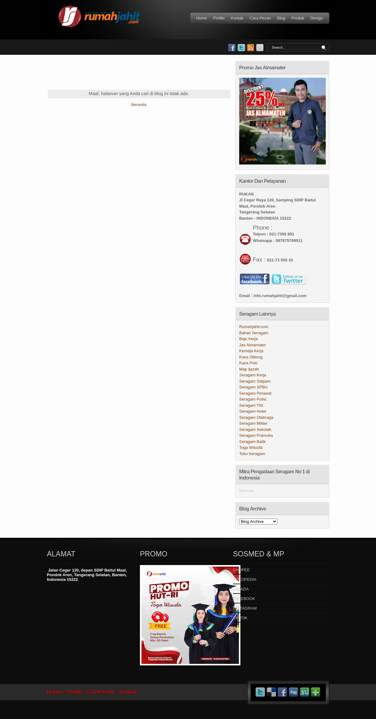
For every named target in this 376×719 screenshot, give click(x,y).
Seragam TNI (251, 405)
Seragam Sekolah (255, 429)
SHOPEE (241, 570)
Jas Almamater (252, 345)
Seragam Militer (253, 423)
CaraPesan (101, 692)
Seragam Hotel (252, 411)
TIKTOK (240, 618)
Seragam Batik (252, 441)
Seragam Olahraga (256, 417)
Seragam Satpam (255, 381)
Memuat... (248, 490)
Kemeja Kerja (251, 351)
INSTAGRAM (245, 608)
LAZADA (241, 589)
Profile (219, 18)
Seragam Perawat (255, 393)
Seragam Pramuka (256, 435)
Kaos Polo (248, 363)
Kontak (237, 18)
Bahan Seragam (253, 333)
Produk (297, 18)
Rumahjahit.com (253, 326)
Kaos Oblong (250, 357)
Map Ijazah (249, 369)
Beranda (138, 104)
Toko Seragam (252, 453)
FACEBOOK (244, 598)
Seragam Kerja (252, 375)
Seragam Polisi (252, 399)
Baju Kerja (248, 338)
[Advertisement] (160, 75)
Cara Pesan (260, 18)
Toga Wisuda (250, 447)
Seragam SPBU (253, 387)
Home (201, 18)
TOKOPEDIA (245, 579)
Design (317, 18)
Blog (281, 18)
